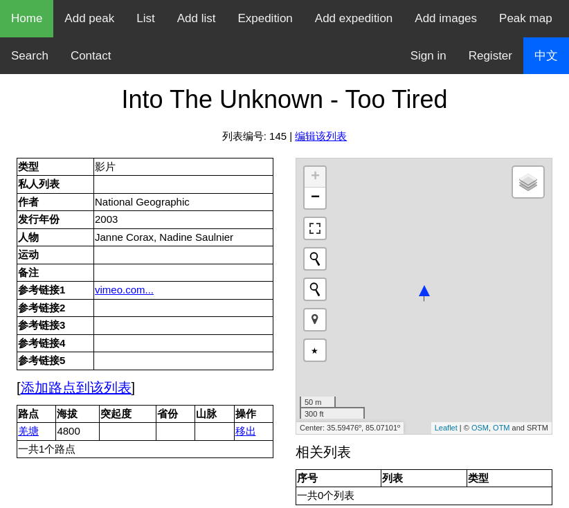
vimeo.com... (124, 290)
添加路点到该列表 (76, 387)
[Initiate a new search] (315, 258)
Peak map (525, 18)
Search (29, 55)
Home (26, 18)
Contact (91, 55)
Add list (196, 18)
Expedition (264, 18)
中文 (546, 55)
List (145, 18)
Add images (446, 18)
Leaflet (446, 428)
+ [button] (315, 177)
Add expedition (353, 18)
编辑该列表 (321, 136)
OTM (501, 428)
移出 (245, 431)
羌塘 (28, 431)
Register (490, 55)
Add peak (89, 18)
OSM (480, 428)
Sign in (428, 55)
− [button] (315, 198)
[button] (315, 319)
